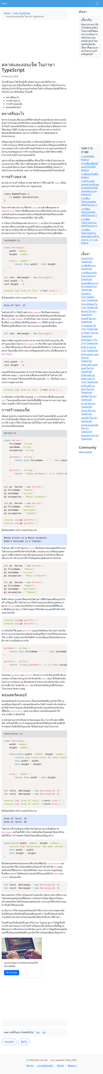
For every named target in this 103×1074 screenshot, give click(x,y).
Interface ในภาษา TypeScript (90, 437)
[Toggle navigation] (97, 3)
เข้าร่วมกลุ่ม (11, 972)
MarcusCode (85, 451)
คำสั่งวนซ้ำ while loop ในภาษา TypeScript (89, 368)
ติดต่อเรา (72, 1065)
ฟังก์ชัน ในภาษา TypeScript (89, 398)
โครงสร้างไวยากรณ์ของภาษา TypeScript (89, 297)
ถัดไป (24, 1042)
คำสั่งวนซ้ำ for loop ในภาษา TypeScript (88, 389)
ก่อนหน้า (9, 1042)
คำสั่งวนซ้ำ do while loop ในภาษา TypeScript (89, 378)
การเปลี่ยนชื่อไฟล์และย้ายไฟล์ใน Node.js (89, 167)
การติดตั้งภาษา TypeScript (88, 267)
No (43, 1032)
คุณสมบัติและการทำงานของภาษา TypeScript (89, 286)
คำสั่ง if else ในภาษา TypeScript (89, 349)
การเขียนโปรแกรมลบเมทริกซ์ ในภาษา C (89, 212)
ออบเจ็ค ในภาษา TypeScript (89, 419)
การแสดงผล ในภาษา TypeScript (89, 327)
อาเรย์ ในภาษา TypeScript (88, 405)
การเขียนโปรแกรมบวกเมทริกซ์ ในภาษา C (89, 222)
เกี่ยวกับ (30, 1065)
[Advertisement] (34, 40)
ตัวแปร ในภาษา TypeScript (88, 313)
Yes (38, 1032)
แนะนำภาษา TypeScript (87, 260)
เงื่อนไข (60, 1065)
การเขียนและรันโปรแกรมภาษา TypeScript (89, 276)
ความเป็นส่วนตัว (45, 1065)
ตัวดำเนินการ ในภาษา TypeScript (89, 341)
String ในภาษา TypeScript (88, 412)
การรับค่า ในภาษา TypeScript (90, 334)
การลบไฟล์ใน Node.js (87, 158)
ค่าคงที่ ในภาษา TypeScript (88, 320)
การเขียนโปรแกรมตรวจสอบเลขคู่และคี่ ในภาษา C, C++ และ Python (90, 236)
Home (4, 3)
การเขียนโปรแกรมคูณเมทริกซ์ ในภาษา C (89, 201)
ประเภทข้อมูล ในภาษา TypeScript (89, 306)
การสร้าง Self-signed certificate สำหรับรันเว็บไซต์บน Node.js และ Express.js (90, 188)
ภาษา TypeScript (21, 13)
